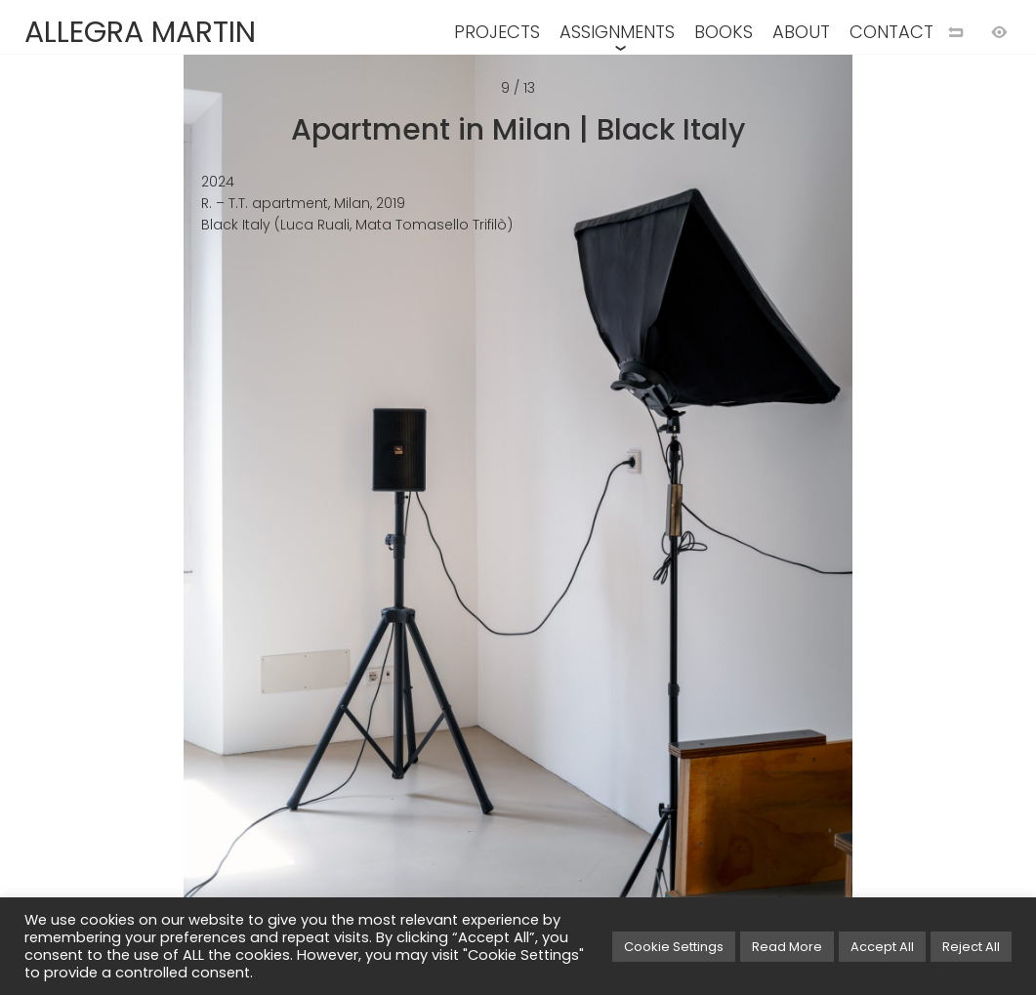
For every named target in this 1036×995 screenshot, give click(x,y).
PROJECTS (497, 32)
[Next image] (777, 529)
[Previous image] (259, 529)
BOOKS (723, 32)
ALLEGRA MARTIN (140, 32)
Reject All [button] (971, 946)
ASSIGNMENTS (617, 32)
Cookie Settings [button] (674, 946)
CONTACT (891, 32)
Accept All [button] (882, 946)
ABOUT (801, 32)
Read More (787, 946)
